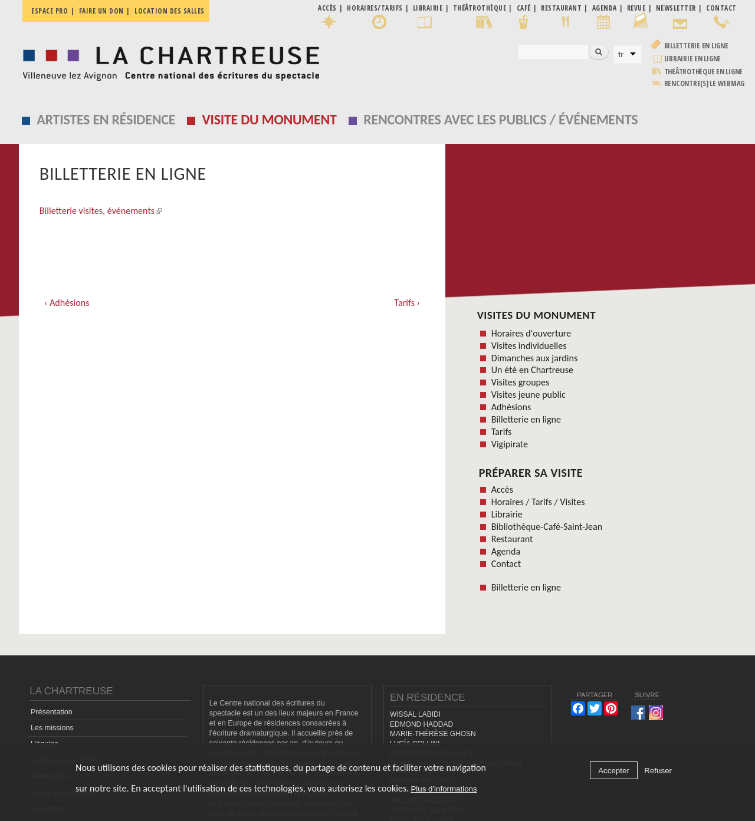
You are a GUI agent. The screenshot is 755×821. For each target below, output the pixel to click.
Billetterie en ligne (696, 46)
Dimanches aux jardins (534, 358)
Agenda (505, 551)
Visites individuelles (529, 345)
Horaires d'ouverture (531, 333)
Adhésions (511, 407)
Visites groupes (520, 382)
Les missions (52, 728)
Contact (506, 563)
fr (621, 54)
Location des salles (169, 10)
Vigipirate (509, 444)
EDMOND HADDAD (421, 724)
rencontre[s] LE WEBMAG (704, 83)
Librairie (507, 514)
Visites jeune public (528, 394)
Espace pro (49, 10)
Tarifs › (407, 302)
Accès (502, 489)
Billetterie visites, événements (101, 210)
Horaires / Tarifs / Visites (538, 501)
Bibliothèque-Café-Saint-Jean (546, 526)
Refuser (658, 770)
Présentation (52, 712)
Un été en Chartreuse (532, 369)
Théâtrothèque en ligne (703, 72)
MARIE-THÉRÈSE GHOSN (433, 734)
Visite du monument (269, 119)
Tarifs (501, 431)
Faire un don (101, 10)
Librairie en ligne (692, 59)
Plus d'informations (444, 788)
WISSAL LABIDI (415, 714)
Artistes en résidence (106, 119)
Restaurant (512, 539)
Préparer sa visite (531, 473)
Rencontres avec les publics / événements (500, 119)
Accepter (613, 770)
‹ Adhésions (67, 302)
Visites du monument (536, 315)
